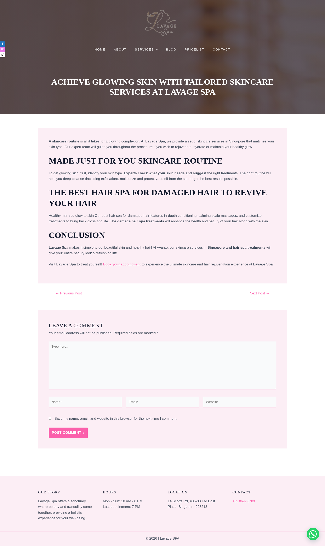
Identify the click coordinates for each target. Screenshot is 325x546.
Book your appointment (123, 264)
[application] (157, 49)
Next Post (259, 293)
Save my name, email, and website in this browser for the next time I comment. (116, 422)
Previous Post (69, 293)
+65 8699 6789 (244, 501)
